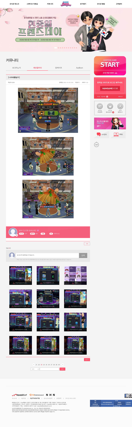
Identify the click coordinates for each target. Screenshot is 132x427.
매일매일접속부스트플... (22, 306)
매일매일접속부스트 (76, 306)
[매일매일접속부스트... (21, 283)
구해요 (76, 283)
